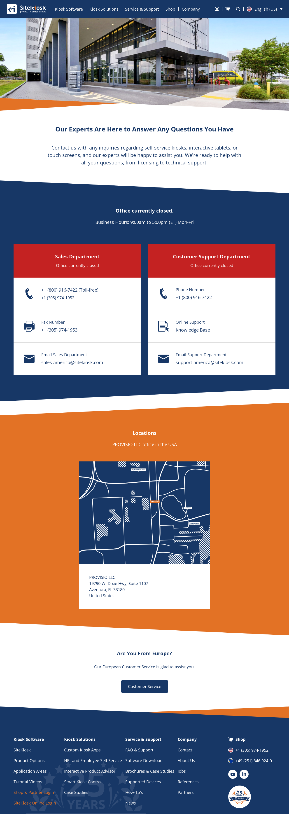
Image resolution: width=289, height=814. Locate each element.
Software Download (144, 760)
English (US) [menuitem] (265, 9)
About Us (186, 760)
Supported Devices (143, 781)
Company (191, 9)
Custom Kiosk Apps (82, 750)
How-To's (134, 792)
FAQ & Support (139, 750)
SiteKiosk (22, 750)
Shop (170, 9)
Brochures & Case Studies (149, 771)
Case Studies (76, 792)
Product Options (29, 760)
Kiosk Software (69, 9)
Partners (186, 792)
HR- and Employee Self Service (93, 760)
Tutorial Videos (28, 781)
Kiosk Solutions (104, 9)
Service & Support (142, 9)
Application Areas (30, 771)
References (188, 781)
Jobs (182, 771)
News (130, 803)
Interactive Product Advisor (89, 771)
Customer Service (144, 686)
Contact (185, 750)
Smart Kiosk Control (83, 781)
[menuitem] (265, 9)
